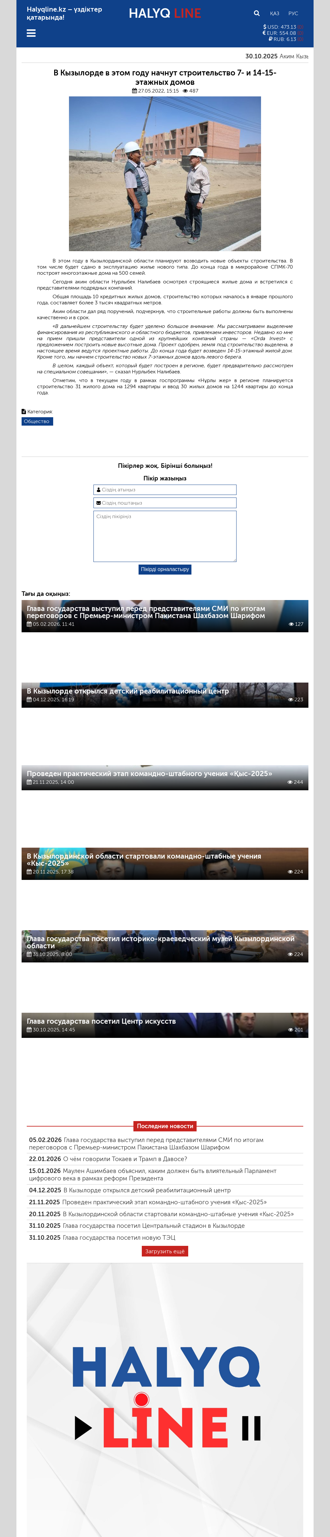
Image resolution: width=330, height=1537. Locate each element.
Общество (36, 421)
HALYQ (165, 13)
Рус (293, 13)
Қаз (274, 13)
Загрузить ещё (165, 1261)
